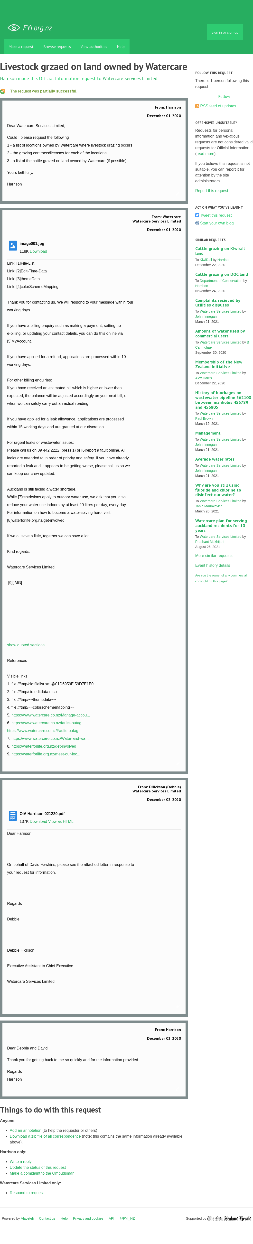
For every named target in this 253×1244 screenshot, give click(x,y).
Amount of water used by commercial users (220, 333)
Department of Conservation (221, 281)
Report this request (211, 191)
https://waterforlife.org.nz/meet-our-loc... (45, 754)
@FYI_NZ (127, 1218)
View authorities (94, 46)
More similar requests (214, 556)
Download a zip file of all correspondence (45, 1136)
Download (38, 251)
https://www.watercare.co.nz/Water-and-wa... (50, 738)
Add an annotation (25, 1130)
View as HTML (61, 821)
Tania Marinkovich (209, 506)
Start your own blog (217, 223)
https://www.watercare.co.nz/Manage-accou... (50, 715)
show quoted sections (26, 645)
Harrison (8, 78)
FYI (31, 28)
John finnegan (206, 316)
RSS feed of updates (218, 106)
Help (121, 46)
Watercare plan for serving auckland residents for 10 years (221, 525)
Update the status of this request (38, 1167)
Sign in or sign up (225, 32)
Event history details (212, 565)
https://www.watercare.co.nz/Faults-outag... (44, 731)
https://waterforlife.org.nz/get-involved (43, 746)
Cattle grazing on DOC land (221, 274)
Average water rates (214, 459)
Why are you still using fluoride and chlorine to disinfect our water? (218, 490)
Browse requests (57, 46)
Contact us (47, 1218)
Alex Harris (203, 378)
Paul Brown (204, 418)
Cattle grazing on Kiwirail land (220, 251)
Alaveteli (27, 1218)
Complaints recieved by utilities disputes (217, 302)
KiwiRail (206, 260)
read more (205, 154)
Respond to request (27, 1193)
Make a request (21, 46)
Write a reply (21, 1162)
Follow (224, 96)
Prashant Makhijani (209, 542)
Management (208, 433)
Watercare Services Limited (130, 78)
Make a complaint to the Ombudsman (42, 1173)
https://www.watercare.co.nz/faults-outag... (48, 723)
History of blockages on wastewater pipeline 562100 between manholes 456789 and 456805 (223, 400)
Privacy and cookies (88, 1218)
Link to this (178, 194)
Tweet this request (216, 215)
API (111, 1218)
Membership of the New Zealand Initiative (218, 364)
